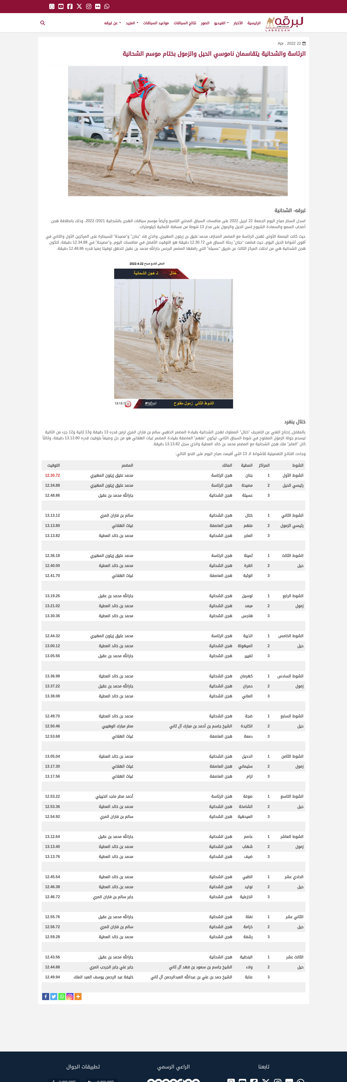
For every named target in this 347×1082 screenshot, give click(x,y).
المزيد (132, 23)
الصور (205, 23)
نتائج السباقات (185, 23)
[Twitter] (53, 996)
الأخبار (238, 23)
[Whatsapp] (61, 996)
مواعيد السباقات (156, 23)
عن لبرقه (112, 23)
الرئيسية (253, 23)
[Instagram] (69, 996)
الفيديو (221, 23)
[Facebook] (45, 996)
